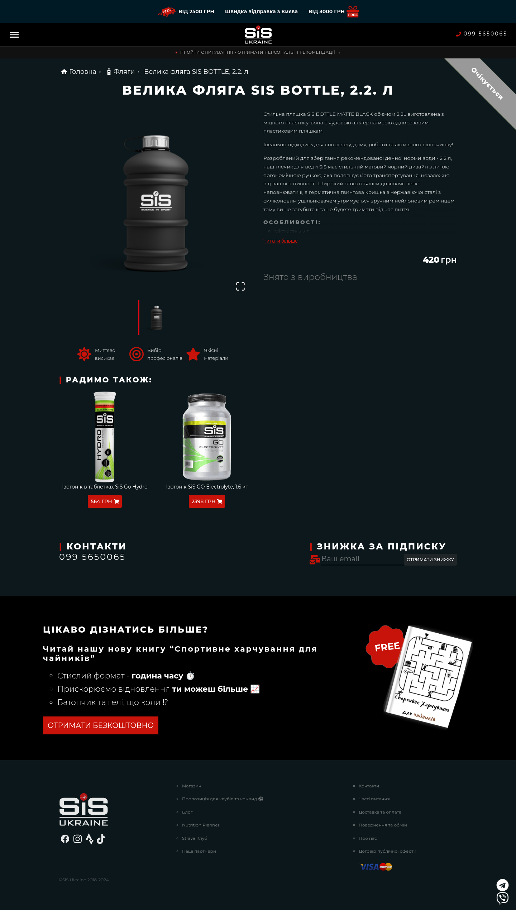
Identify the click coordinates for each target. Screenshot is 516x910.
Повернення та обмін (383, 825)
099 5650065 (481, 34)
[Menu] (14, 35)
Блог (187, 812)
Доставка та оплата (380, 812)
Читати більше (280, 241)
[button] (156, 202)
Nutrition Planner (201, 825)
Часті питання (374, 798)
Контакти (369, 785)
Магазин (191, 785)
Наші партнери (199, 851)
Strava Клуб (194, 838)
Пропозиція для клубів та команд (222, 798)
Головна (78, 72)
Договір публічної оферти (387, 851)
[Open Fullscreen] (240, 286)
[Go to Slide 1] (156, 317)
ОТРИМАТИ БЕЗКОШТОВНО (101, 725)
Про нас (368, 838)
